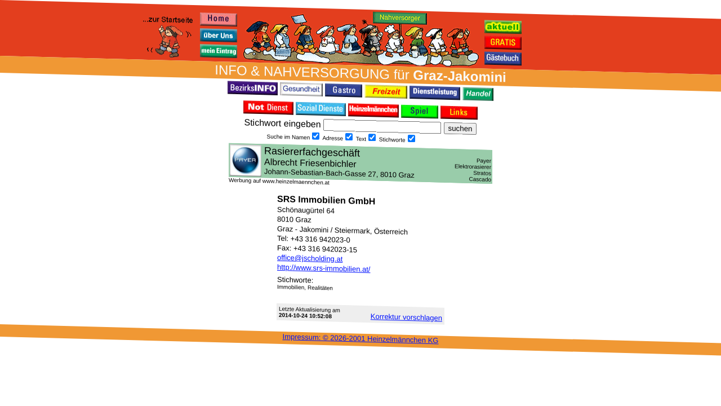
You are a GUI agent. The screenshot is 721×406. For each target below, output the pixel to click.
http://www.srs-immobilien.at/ (323, 268)
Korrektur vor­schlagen (406, 317)
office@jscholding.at (309, 258)
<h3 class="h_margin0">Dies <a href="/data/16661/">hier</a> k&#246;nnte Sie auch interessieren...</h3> (360, 163)
